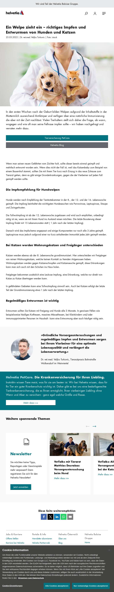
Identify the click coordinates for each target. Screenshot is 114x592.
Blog (60, 542)
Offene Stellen (12, 538)
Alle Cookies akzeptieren (56, 589)
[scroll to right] (96, 426)
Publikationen (90, 546)
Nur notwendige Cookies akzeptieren (91, 589)
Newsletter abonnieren (42, 538)
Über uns (62, 538)
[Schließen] (109, 553)
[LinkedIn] (57, 517)
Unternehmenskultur (14, 547)
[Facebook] (44, 517)
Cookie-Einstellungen (12, 589)
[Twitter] (50, 517)
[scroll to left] (89, 426)
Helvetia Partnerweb (41, 542)
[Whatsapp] (63, 517)
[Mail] (70, 517)
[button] (57, 138)
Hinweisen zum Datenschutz (31, 581)
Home (87, 542)
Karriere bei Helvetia (15, 542)
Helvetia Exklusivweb (41, 547)
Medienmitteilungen (67, 547)
